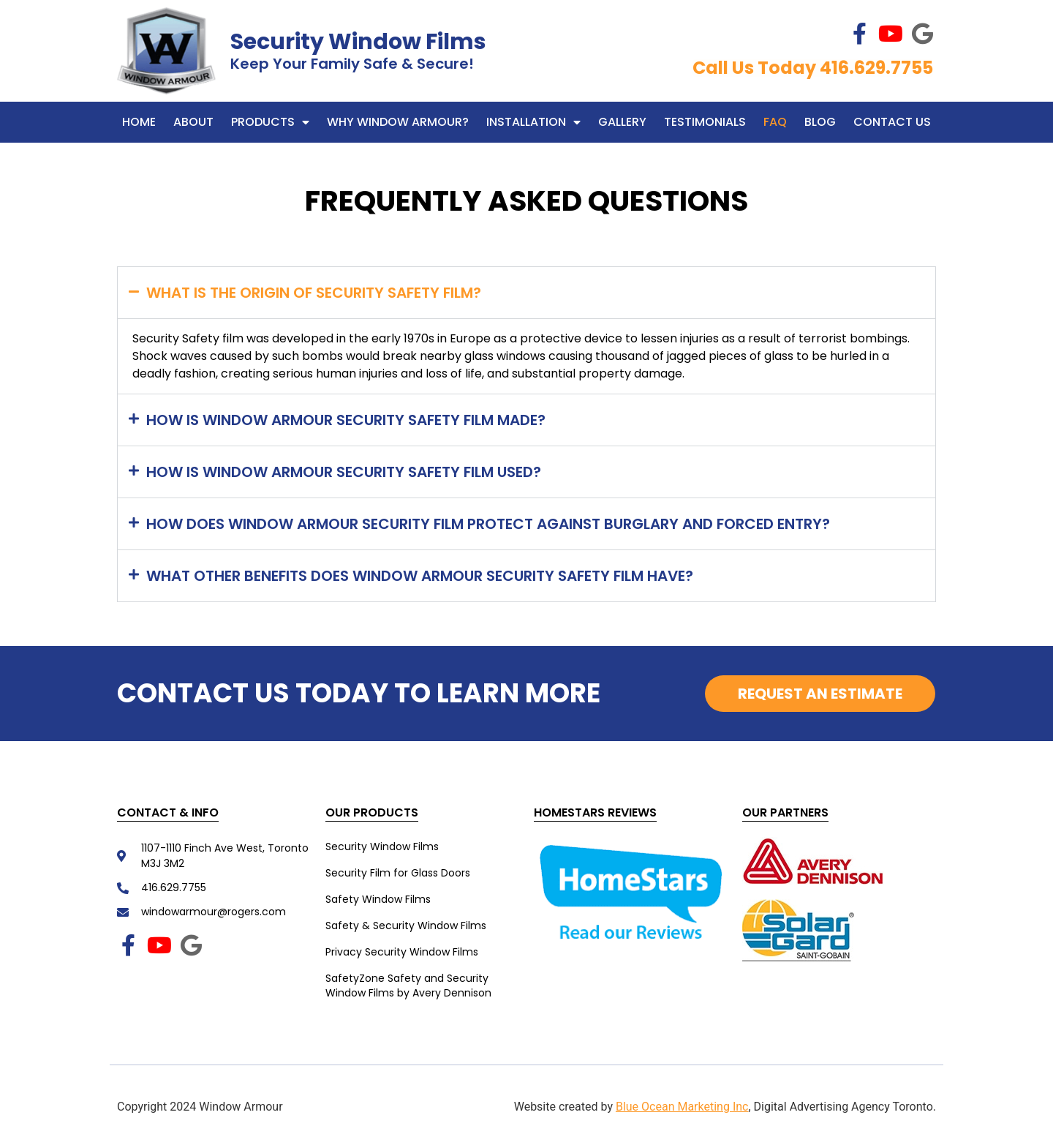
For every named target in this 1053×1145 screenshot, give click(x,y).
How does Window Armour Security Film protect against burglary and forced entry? (488, 524)
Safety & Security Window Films (405, 925)
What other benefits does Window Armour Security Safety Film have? (419, 576)
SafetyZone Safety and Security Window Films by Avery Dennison (408, 985)
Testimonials (705, 121)
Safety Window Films (378, 899)
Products (270, 122)
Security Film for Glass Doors (397, 873)
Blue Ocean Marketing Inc (682, 1107)
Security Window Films (358, 41)
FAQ (775, 121)
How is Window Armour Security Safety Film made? (346, 420)
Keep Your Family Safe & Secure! (352, 63)
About (193, 121)
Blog (820, 121)
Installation (533, 122)
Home (139, 121)
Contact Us (892, 121)
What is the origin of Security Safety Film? (313, 292)
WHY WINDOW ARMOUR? (398, 121)
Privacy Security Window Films (401, 952)
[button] (526, 292)
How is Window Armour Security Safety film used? (343, 472)
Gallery (622, 121)
